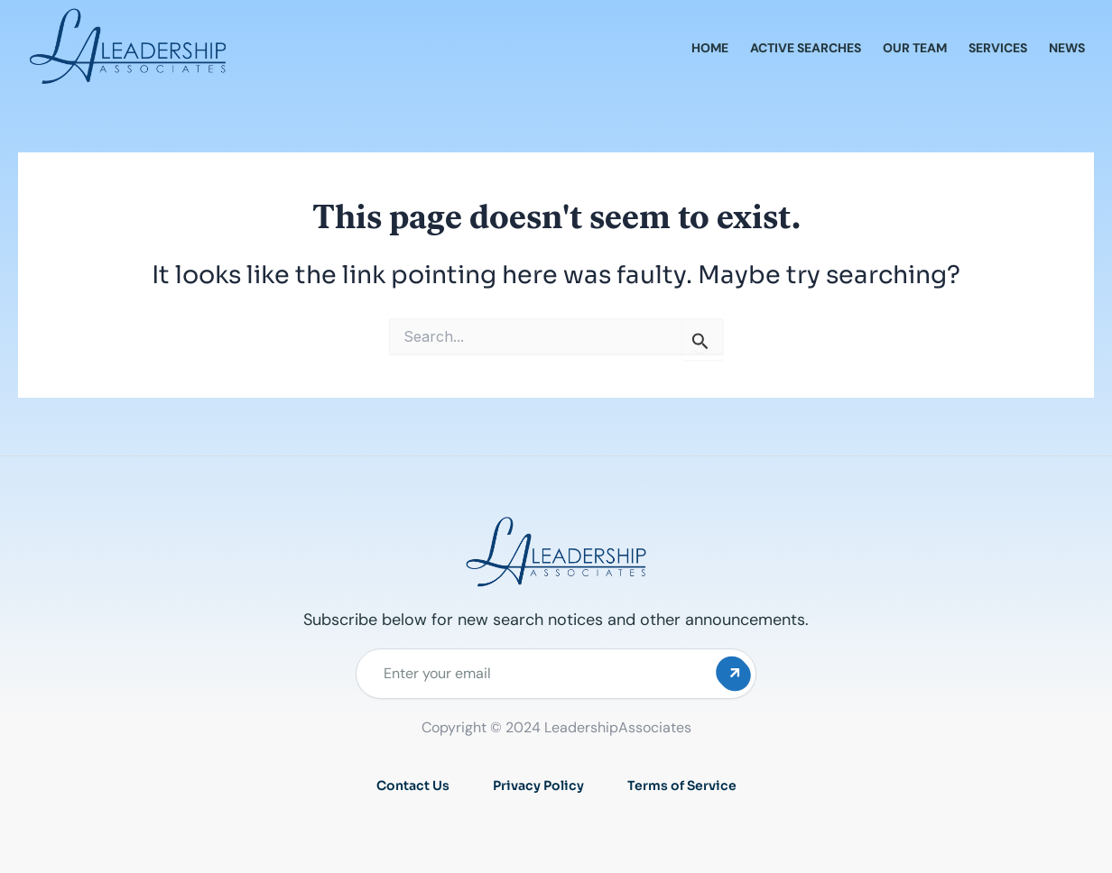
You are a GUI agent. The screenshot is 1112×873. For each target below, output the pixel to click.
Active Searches (805, 48)
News (1067, 48)
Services (997, 48)
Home (709, 48)
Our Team (915, 48)
